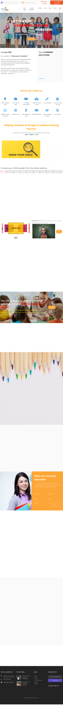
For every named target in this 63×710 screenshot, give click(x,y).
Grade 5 (36, 171)
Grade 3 (23, 171)
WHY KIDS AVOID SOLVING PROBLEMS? (26, 677)
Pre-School (3, 171)
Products (40, 8)
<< (14, 237)
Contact (55, 8)
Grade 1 (10, 171)
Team (45, 8)
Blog (50, 8)
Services (36, 678)
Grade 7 (50, 171)
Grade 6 (43, 171)
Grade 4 (30, 171)
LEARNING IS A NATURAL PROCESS (26, 683)
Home (19, 8)
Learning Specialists (31, 9)
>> (16, 237)
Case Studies (24, 9)
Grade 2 (16, 171)
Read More (59, 231)
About (35, 677)
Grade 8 (56, 171)
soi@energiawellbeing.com (30, 2)
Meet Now (52, 307)
